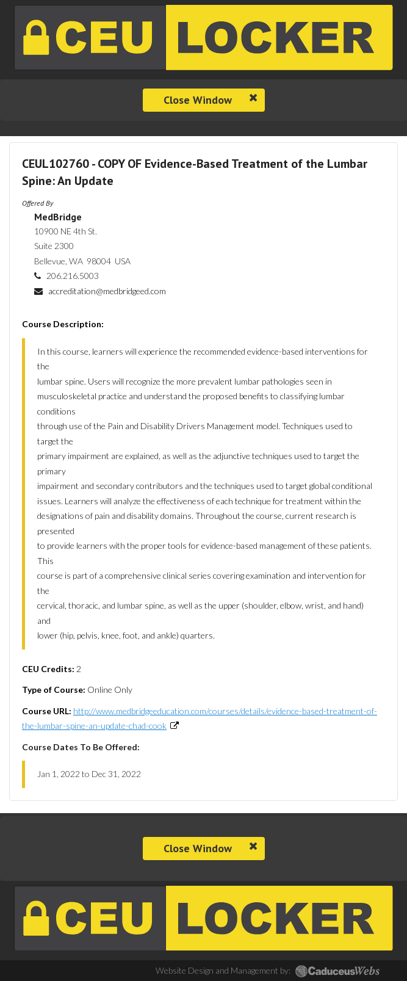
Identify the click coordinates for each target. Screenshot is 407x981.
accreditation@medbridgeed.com (107, 291)
